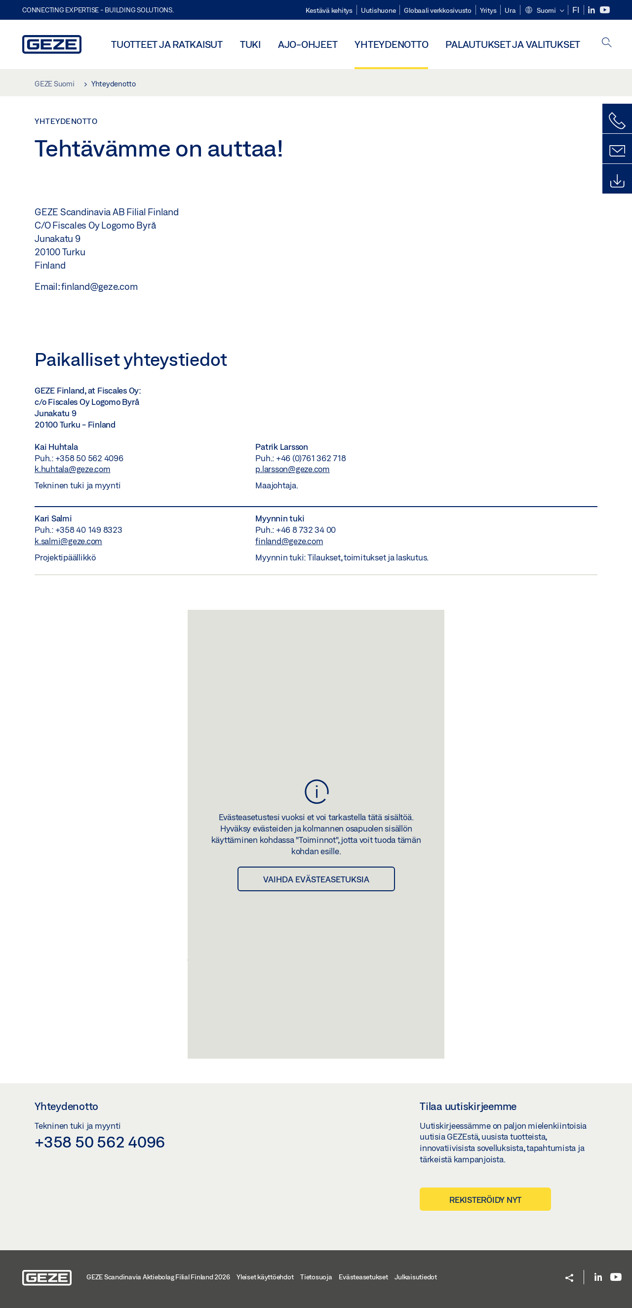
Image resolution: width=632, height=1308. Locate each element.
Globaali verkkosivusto (438, 10)
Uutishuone (378, 10)
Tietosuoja (316, 1277)
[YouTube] (605, 10)
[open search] (606, 43)
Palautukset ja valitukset (512, 44)
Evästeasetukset (363, 1277)
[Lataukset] (617, 181)
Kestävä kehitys (329, 10)
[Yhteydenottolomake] (617, 151)
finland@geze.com (289, 541)
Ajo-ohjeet (308, 44)
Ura (510, 10)
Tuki (250, 44)
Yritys (488, 10)
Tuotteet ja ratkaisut (167, 44)
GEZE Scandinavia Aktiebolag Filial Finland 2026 (158, 1277)
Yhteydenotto (391, 44)
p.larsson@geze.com (292, 469)
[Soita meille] (617, 121)
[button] (544, 11)
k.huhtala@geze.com (73, 469)
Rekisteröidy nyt (485, 1199)
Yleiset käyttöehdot (265, 1277)
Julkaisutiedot (416, 1277)
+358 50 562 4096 (100, 1141)
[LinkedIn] (592, 10)
